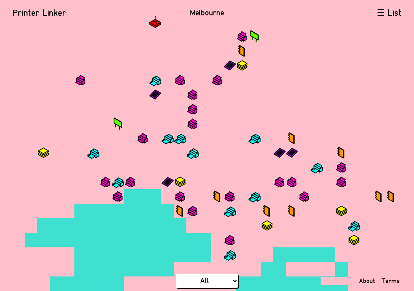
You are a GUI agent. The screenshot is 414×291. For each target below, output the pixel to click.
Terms (390, 281)
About (367, 281)
